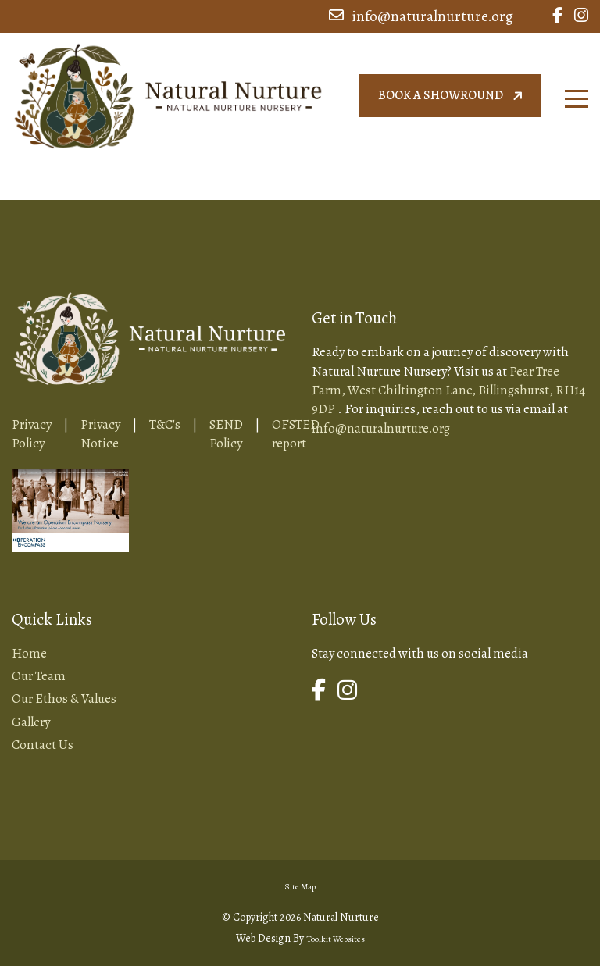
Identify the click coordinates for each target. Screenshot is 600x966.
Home (29, 653)
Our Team (39, 676)
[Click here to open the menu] (576, 99)
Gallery (31, 722)
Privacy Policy (32, 433)
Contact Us (42, 745)
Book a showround (452, 95)
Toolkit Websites (335, 939)
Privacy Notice (100, 433)
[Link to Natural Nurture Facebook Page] (557, 16)
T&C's (164, 424)
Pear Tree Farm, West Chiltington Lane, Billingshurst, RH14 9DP (448, 390)
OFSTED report (296, 433)
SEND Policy (226, 433)
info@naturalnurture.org (421, 16)
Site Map (300, 887)
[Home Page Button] (168, 93)
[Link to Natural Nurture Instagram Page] (581, 16)
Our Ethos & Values (64, 699)
